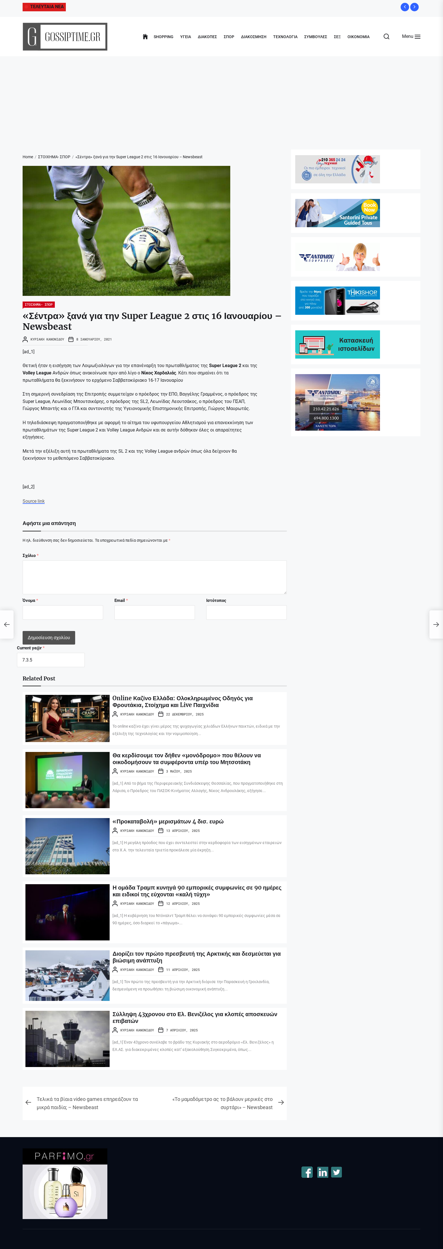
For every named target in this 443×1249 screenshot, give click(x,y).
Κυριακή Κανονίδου (47, 339)
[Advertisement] (221, 98)
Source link (34, 501)
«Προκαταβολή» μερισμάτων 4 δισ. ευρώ (167, 821)
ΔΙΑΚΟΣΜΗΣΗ (253, 36)
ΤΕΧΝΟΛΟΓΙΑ (285, 36)
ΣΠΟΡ (229, 36)
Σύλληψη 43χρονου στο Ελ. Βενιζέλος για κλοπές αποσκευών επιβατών (194, 1017)
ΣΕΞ (337, 36)
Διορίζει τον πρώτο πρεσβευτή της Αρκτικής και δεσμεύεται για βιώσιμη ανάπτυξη (196, 957)
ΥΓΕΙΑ (185, 36)
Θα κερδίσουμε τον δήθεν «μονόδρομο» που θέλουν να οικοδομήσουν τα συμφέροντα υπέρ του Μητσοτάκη (186, 759)
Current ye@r (31, 647)
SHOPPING (163, 36)
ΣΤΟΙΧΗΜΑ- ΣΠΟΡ (39, 304)
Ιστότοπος (216, 600)
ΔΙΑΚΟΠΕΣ (207, 36)
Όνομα (30, 600)
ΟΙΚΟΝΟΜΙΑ (359, 36)
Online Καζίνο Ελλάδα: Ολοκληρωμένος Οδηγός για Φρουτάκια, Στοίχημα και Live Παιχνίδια (182, 701)
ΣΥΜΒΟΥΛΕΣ (315, 36)
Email (121, 600)
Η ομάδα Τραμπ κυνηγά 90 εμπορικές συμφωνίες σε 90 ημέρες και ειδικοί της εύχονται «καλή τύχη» (196, 891)
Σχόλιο (31, 555)
